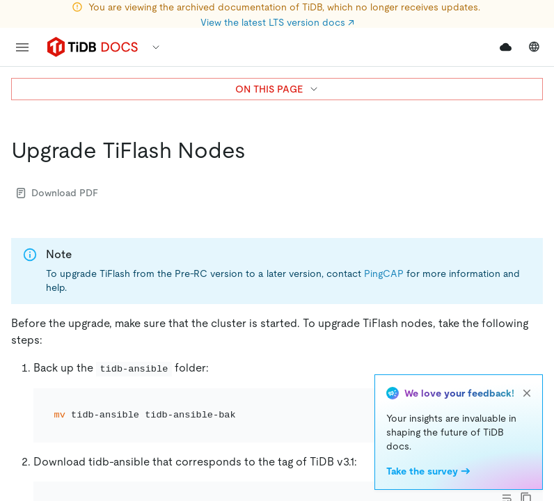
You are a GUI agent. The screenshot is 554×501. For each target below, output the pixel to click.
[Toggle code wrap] (506, 405)
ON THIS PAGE (277, 89)
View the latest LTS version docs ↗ (277, 22)
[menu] (22, 47)
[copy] (526, 405)
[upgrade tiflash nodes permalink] (256, 150)
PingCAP (384, 273)
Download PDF (57, 192)
